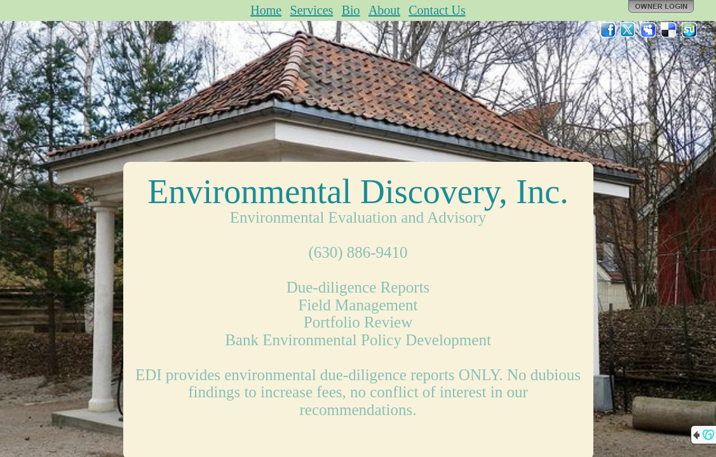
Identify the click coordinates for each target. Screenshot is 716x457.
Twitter (628, 30)
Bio (351, 10)
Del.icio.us (669, 30)
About (384, 10)
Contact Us (437, 10)
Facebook (608, 30)
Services (312, 10)
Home (265, 10)
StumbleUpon (689, 30)
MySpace (649, 30)
